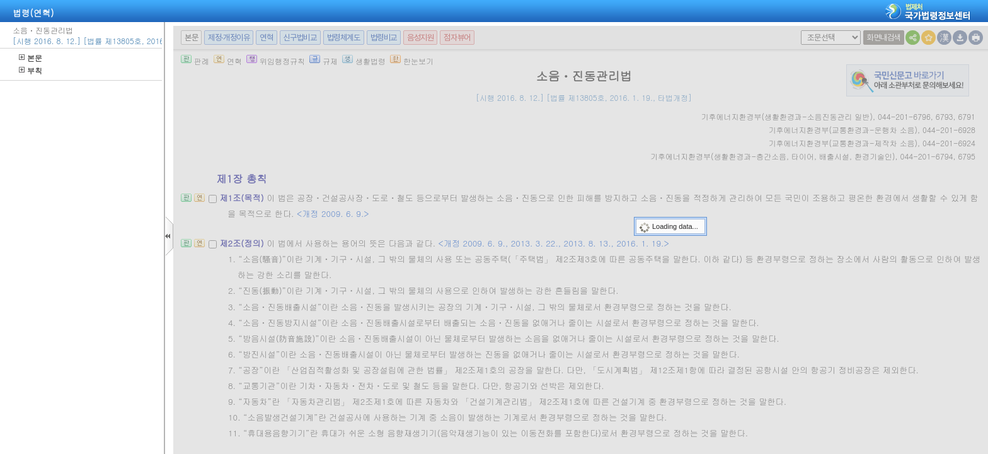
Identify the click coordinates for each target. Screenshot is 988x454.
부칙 (30, 70)
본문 (30, 57)
